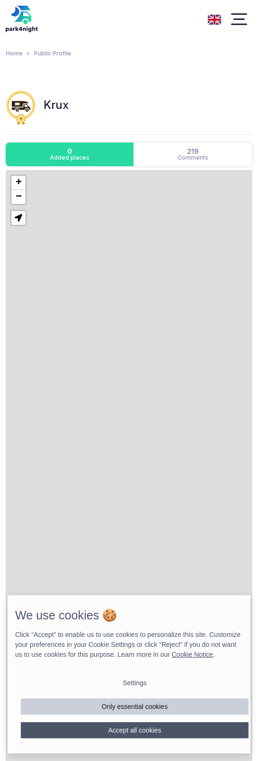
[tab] (69, 154)
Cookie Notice (192, 654)
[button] (18, 183)
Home (14, 53)
